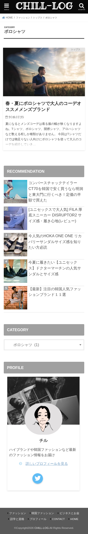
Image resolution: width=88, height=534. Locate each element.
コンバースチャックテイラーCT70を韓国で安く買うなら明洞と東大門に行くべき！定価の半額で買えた (55, 191)
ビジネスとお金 (69, 513)
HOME (74, 519)
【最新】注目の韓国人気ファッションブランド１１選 (54, 292)
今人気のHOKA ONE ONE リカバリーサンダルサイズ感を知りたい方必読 (55, 241)
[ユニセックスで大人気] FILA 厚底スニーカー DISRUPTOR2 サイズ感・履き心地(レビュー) (55, 215)
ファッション (17, 513)
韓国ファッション (42, 513)
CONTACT (58, 519)
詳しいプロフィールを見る (47, 464)
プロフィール (38, 519)
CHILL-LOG (44, 6)
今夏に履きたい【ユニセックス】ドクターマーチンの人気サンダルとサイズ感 (54, 268)
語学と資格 (17, 519)
